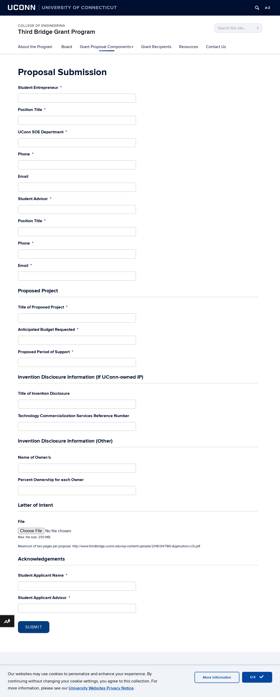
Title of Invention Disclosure (44, 393)
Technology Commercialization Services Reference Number (73, 415)
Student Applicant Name (42, 575)
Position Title (32, 109)
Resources (188, 46)
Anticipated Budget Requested (48, 329)
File (21, 521)
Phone (26, 154)
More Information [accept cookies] (217, 677)
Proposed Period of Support (45, 351)
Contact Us (216, 46)
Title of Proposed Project (43, 307)
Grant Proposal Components (106, 46)
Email (23, 176)
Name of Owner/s (34, 457)
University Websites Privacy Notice (101, 688)
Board (66, 46)
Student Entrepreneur (40, 87)
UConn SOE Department (42, 132)
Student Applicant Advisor (44, 597)
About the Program (35, 46)
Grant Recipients (156, 46)
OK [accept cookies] (257, 677)
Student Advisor (34, 198)
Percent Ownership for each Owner (51, 479)
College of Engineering (41, 26)
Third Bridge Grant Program (56, 32)
